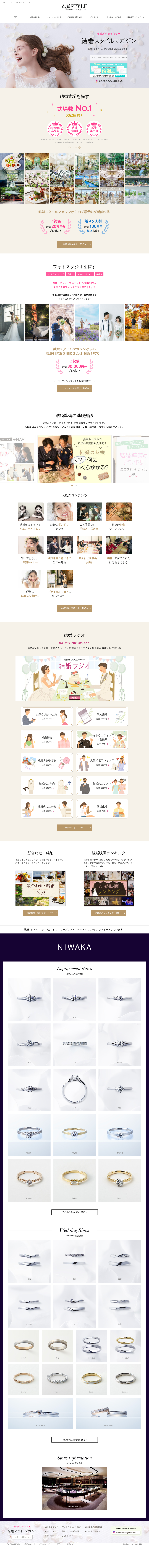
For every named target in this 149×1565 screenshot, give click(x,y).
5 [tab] (80, 485)
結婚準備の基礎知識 (93, 1527)
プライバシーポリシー (46, 1544)
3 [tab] (72, 485)
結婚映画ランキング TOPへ (108, 913)
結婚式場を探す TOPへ (74, 244)
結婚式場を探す (51, 1527)
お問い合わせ (71, 1544)
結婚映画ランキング (93, 1531)
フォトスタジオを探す (71, 1527)
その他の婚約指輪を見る (73, 1212)
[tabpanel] (71, 459)
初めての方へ (50, 1536)
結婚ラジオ (49, 1531)
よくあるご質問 (67, 1536)
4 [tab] (76, 485)
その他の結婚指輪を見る (73, 1440)
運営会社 (60, 1544)
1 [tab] (65, 485)
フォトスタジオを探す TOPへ (74, 388)
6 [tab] (84, 485)
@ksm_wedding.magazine (125, 1533)
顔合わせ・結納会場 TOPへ (40, 913)
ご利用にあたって (29, 1544)
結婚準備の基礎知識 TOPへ (74, 608)
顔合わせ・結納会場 (70, 1531)
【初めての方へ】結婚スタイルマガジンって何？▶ (109, 57)
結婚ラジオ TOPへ (74, 827)
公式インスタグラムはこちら (111, 81)
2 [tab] (68, 485)
